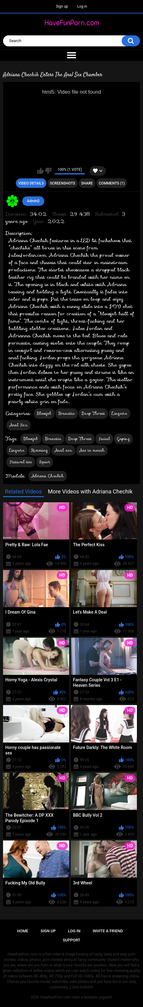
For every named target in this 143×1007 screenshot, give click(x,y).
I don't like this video (48, 171)
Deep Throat (93, 413)
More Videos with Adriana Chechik (90, 491)
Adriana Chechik (47, 476)
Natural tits (20, 462)
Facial (104, 439)
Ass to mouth (92, 450)
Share (87, 183)
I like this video (40, 171)
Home (22, 931)
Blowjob (44, 413)
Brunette (67, 413)
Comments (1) (112, 183)
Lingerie (119, 413)
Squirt (44, 462)
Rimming (39, 450)
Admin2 (33, 201)
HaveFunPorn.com (55, 997)
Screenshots (62, 183)
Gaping (123, 439)
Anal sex (63, 450)
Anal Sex (18, 425)
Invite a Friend (108, 931)
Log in (82, 6)
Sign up (62, 6)
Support (71, 940)
